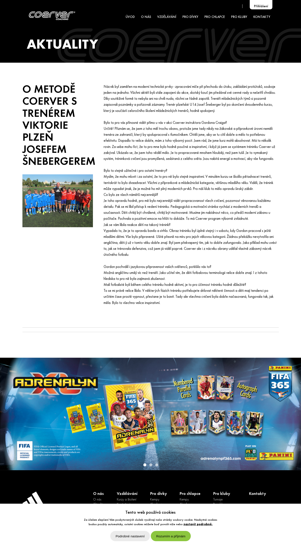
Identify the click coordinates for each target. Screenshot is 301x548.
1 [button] (144, 464)
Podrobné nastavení (130, 536)
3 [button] (156, 464)
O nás (97, 499)
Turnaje (218, 499)
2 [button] (150, 464)
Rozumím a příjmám (170, 536)
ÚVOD (130, 17)
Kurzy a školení (126, 499)
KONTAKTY (261, 17)
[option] (150, 414)
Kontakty (257, 494)
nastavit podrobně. (198, 524)
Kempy (154, 499)
